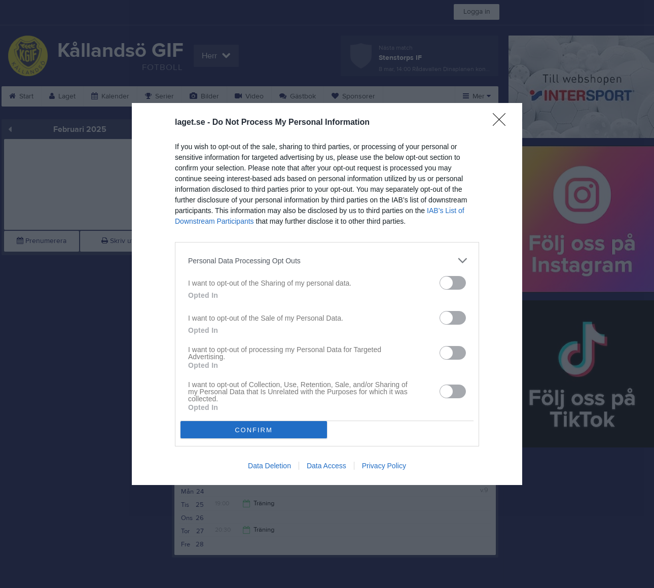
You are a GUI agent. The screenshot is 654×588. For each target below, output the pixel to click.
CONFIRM (254, 430)
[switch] (453, 283)
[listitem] (327, 260)
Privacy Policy (384, 466)
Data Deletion (269, 466)
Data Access (326, 466)
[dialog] (327, 294)
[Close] (502, 122)
